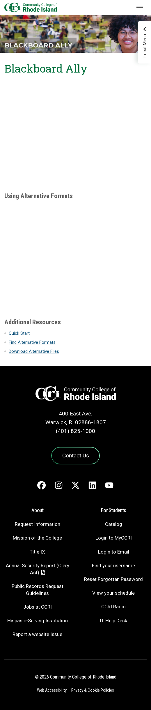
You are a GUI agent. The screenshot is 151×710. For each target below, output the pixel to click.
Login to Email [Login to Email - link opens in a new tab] (113, 552)
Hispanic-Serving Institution (37, 620)
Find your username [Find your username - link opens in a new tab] (113, 565)
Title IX (37, 552)
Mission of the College (37, 538)
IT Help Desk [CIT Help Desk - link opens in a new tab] (113, 620)
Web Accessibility (52, 690)
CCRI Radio (113, 606)
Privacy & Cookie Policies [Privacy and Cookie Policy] (92, 690)
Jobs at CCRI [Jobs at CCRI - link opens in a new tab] (37, 607)
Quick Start (19, 333)
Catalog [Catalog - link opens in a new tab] (113, 524)
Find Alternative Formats (32, 342)
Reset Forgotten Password (113, 579)
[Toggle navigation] (140, 8)
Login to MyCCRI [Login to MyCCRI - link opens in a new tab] (113, 538)
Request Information (37, 524)
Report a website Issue (37, 634)
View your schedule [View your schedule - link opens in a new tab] (113, 593)
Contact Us (75, 455)
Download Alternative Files (34, 351)
